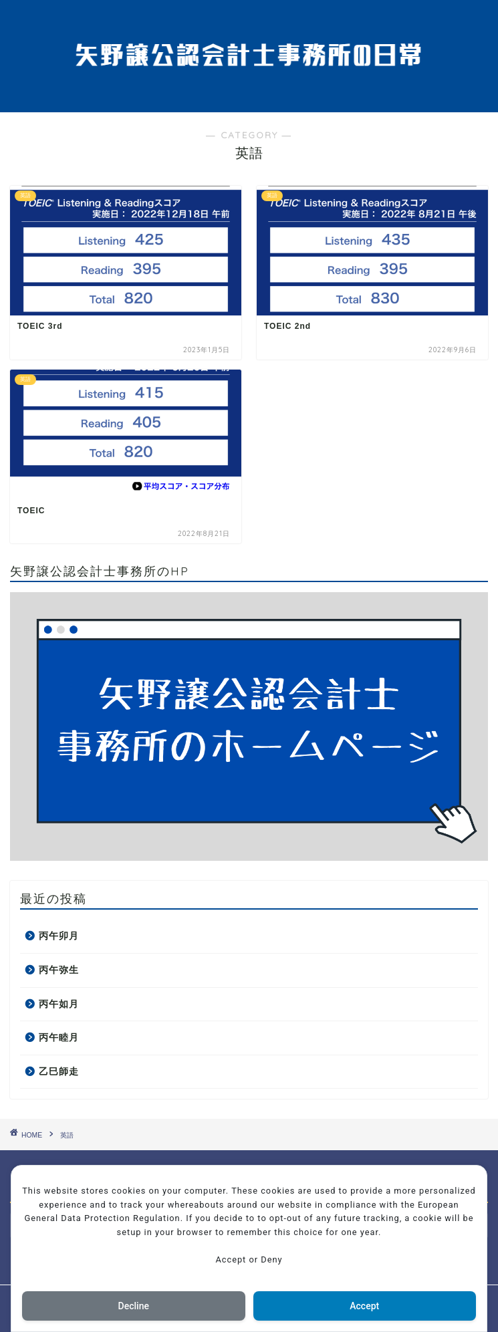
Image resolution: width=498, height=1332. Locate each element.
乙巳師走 (59, 1072)
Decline (133, 1306)
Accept (364, 1306)
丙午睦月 (59, 1038)
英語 (67, 1135)
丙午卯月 (59, 936)
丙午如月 (59, 1004)
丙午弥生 (59, 970)
